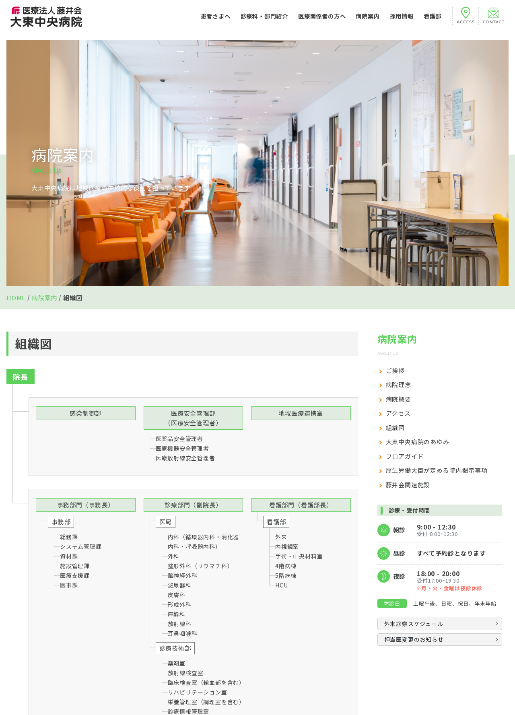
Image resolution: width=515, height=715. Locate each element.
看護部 (432, 20)
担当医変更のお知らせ (414, 639)
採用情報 (402, 20)
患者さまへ (216, 20)
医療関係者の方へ (322, 20)
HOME (16, 297)
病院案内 (367, 20)
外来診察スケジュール (413, 624)
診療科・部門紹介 (264, 20)
